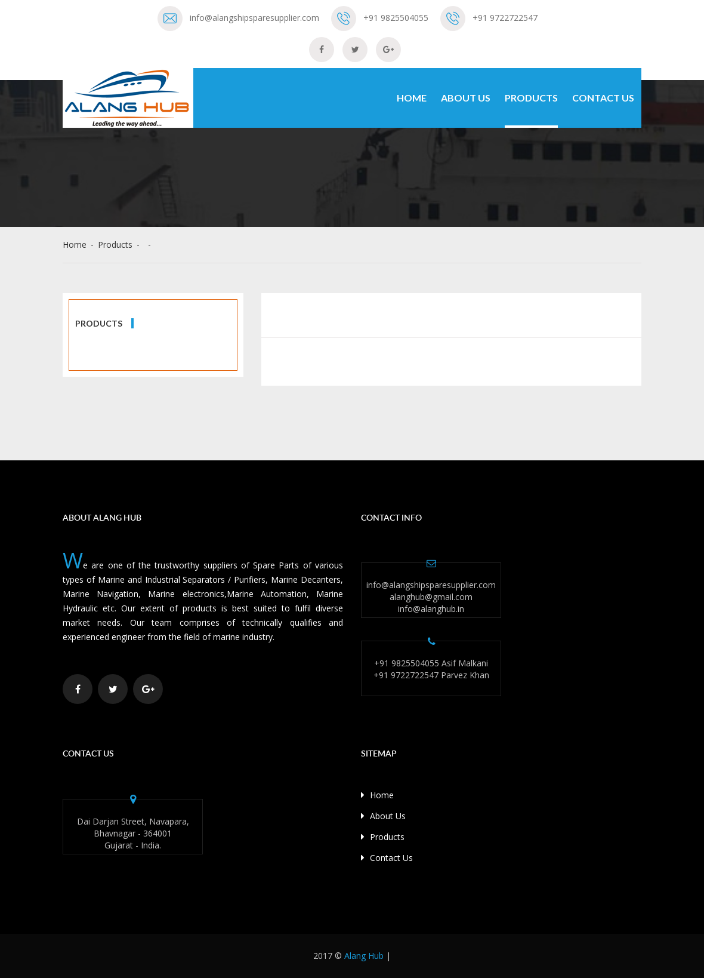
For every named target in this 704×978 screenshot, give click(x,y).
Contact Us (603, 97)
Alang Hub (364, 955)
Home (412, 97)
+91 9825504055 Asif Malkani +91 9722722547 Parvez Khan (431, 669)
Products (531, 97)
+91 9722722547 (505, 17)
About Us (465, 97)
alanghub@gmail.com (431, 596)
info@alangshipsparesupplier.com (254, 17)
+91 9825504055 (395, 17)
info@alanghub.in (431, 608)
